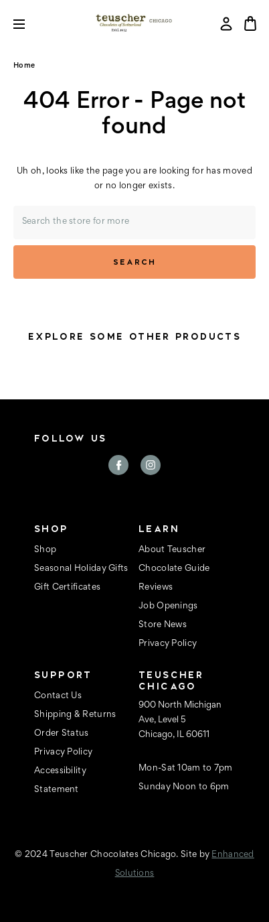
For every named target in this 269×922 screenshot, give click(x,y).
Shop (45, 550)
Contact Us (58, 696)
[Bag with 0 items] (250, 23)
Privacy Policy (168, 644)
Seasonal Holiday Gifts (81, 569)
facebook (118, 465)
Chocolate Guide (174, 569)
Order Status (61, 734)
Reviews (156, 588)
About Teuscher (172, 550)
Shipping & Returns (75, 715)
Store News (163, 625)
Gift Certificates (67, 588)
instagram (150, 465)
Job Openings (168, 606)
